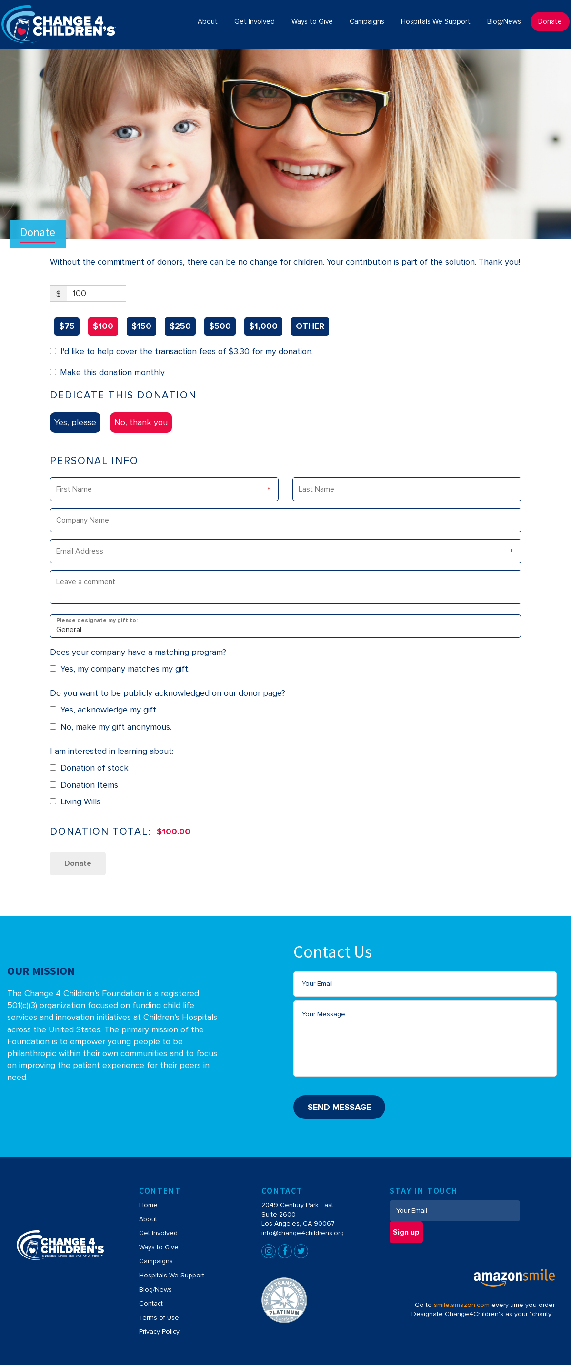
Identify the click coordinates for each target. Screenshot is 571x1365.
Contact (151, 1303)
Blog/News (155, 1290)
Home (148, 1205)
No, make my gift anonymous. (111, 727)
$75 (67, 326)
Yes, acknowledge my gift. (104, 709)
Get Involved (158, 1233)
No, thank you (141, 422)
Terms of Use (159, 1318)
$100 (103, 326)
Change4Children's (43, 10)
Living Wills (75, 801)
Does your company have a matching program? (138, 652)
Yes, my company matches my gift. (120, 668)
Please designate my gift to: (97, 620)
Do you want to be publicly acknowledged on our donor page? (167, 693)
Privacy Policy (159, 1331)
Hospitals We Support (171, 1275)
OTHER (310, 326)
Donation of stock (89, 767)
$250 (180, 326)
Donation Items (84, 785)
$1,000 (263, 326)
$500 (220, 326)
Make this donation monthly (112, 372)
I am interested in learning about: (111, 751)
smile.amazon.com (462, 1305)
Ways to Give (159, 1247)
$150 (141, 326)
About (148, 1219)
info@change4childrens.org (302, 1233)
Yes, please (75, 422)
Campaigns (156, 1261)
